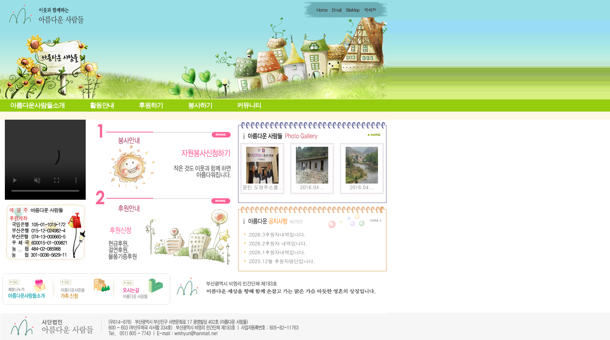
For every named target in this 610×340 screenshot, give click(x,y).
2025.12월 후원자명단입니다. (282, 261)
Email (336, 10)
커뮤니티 (249, 105)
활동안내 (102, 105)
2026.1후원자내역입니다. (277, 252)
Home (322, 10)
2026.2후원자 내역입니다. (278, 243)
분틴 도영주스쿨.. (262, 187)
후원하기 (151, 105)
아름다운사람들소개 (37, 105)
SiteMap (352, 10)
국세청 (370, 10)
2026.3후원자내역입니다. (277, 234)
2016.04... (362, 187)
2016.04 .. (312, 187)
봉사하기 (200, 105)
